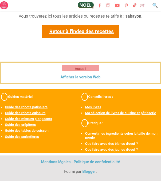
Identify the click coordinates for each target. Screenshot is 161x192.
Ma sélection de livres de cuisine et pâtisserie (120, 113)
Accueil (80, 69)
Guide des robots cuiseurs (25, 113)
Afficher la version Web (81, 77)
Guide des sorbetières (22, 137)
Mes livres (93, 107)
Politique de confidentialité (97, 162)
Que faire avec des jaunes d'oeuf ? (111, 149)
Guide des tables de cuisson (26, 131)
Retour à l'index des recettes (81, 31)
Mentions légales (56, 162)
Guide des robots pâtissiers (26, 107)
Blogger (89, 171)
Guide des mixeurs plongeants (28, 119)
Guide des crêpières (20, 125)
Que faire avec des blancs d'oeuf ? (111, 144)
